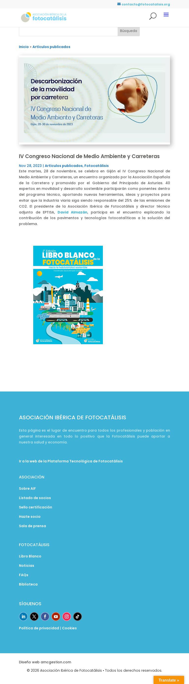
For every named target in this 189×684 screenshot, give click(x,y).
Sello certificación (35, 507)
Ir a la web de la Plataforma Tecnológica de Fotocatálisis (71, 461)
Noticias (26, 565)
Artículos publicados (64, 165)
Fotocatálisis (96, 165)
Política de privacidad (39, 628)
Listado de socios (35, 497)
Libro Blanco (30, 556)
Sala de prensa (32, 525)
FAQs (23, 574)
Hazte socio (30, 516)
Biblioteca (28, 584)
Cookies (69, 628)
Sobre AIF (27, 488)
